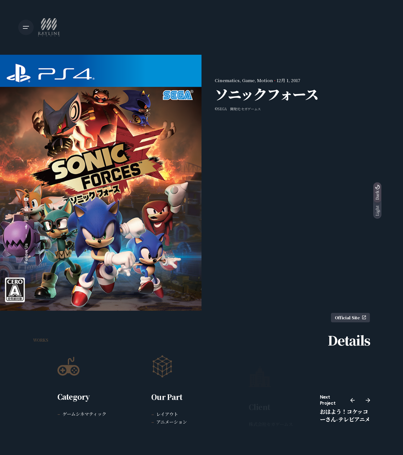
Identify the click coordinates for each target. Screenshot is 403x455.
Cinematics (227, 80)
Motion (265, 80)
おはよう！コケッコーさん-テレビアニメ (345, 415)
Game (248, 80)
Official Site (350, 317)
